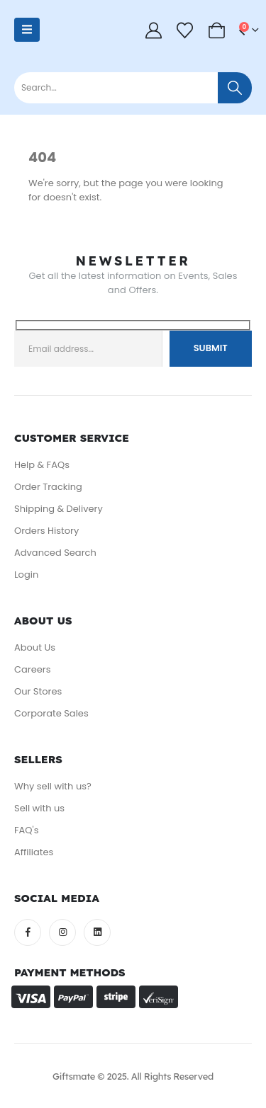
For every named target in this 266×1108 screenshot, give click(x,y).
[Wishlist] (185, 30)
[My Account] (154, 30)
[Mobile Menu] (27, 30)
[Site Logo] (76, 37)
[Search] (235, 87)
